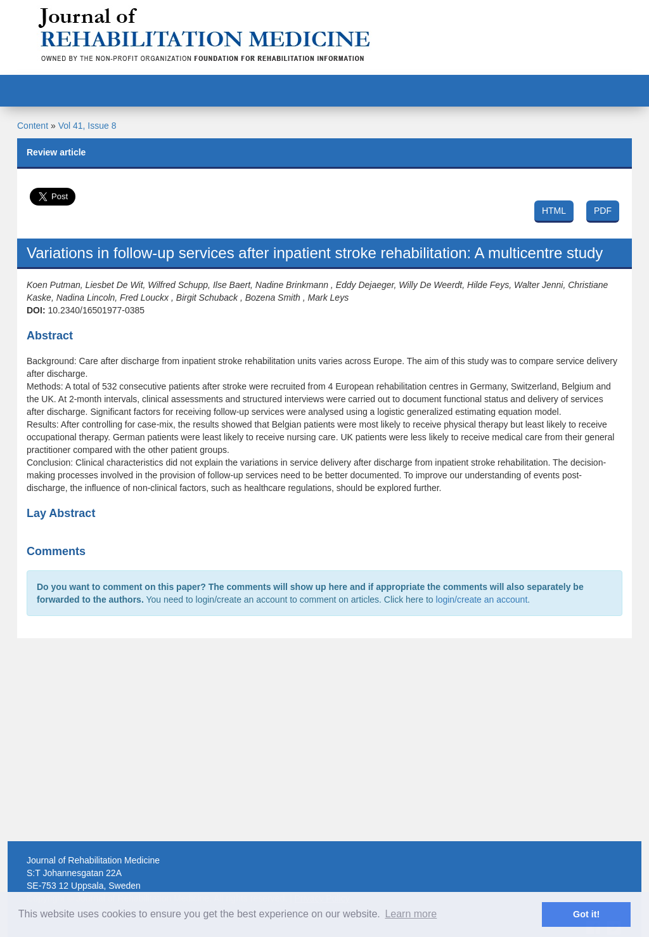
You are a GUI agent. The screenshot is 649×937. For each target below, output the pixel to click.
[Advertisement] (324, 740)
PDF (603, 211)
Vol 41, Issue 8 (87, 126)
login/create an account (482, 599)
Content (32, 126)
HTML (554, 211)
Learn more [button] (411, 913)
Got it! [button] (586, 914)
